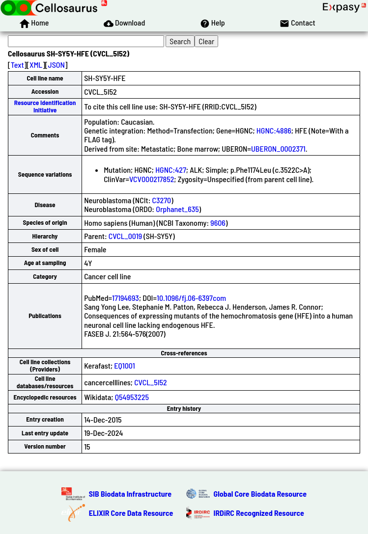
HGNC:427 (170, 169)
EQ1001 (124, 365)
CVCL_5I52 (150, 382)
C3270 (161, 200)
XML (35, 64)
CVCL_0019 (125, 235)
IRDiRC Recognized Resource (259, 512)
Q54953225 (132, 396)
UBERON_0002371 (278, 148)
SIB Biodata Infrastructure (130, 493)
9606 (218, 222)
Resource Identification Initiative (45, 106)
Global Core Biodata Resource (260, 493)
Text (17, 64)
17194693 (125, 297)
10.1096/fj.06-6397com (191, 297)
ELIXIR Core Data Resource (131, 512)
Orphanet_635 (177, 209)
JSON (56, 64)
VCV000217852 (151, 179)
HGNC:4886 (273, 130)
